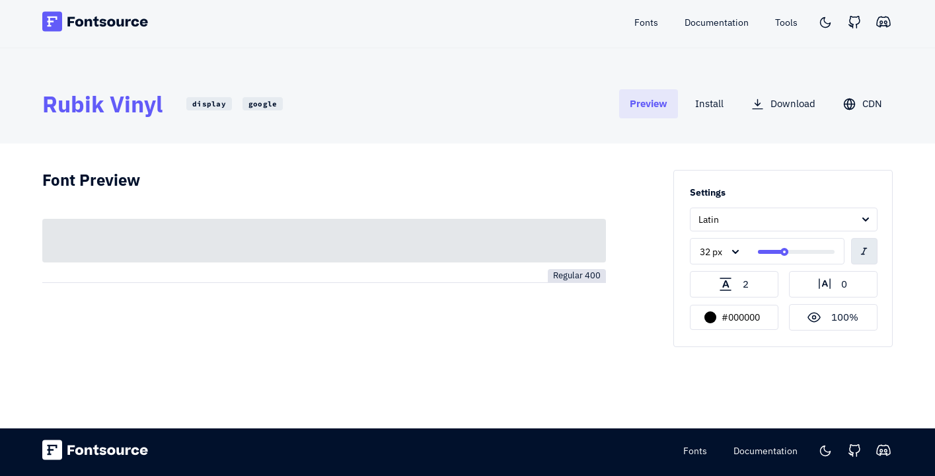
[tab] (648, 103)
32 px (711, 252)
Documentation (765, 451)
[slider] (784, 252)
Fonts (695, 451)
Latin (708, 219)
